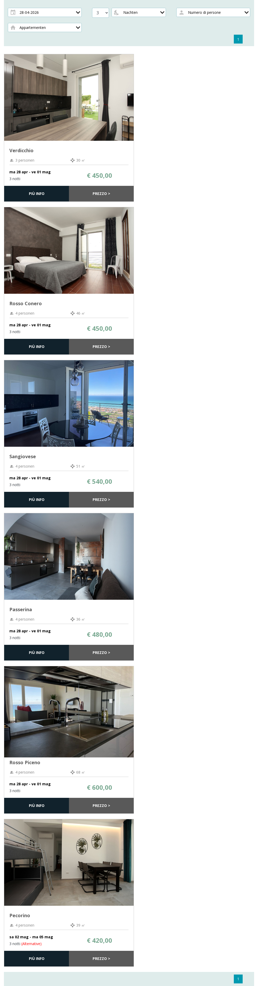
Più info (36, 193)
